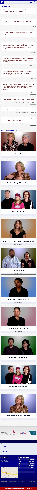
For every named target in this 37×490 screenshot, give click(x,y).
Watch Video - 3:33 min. (18, 273)
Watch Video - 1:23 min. (18, 186)
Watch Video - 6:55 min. (18, 302)
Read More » (33, 92)
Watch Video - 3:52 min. (18, 244)
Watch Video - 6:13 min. (18, 418)
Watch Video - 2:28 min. (18, 360)
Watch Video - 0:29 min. (18, 331)
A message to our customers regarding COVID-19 (18, 488)
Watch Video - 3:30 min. (18, 215)
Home (3, 443)
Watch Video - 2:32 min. (18, 389)
